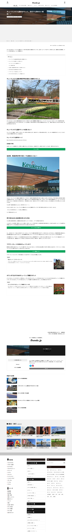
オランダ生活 (10, 506)
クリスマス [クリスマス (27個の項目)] (49, 478)
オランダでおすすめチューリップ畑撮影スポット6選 (19, 284)
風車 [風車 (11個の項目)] (54, 496)
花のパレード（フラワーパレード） (15, 259)
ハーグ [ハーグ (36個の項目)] (49, 485)
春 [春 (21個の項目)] (62, 494)
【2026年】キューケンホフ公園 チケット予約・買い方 (13, 436)
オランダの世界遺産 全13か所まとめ (42, 447)
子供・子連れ (31, 498)
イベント (35, 5)
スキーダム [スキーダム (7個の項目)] (56, 481)
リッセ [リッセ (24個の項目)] (49, 492)
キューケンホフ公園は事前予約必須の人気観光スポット (17, 59)
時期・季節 (10, 495)
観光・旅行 (15, 5)
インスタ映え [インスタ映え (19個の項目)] (62, 476)
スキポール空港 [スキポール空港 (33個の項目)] (50, 481)
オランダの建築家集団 (22, 378)
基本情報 (9, 491)
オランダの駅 (32, 473)
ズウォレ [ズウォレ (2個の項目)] (61, 481)
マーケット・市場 (32, 528)
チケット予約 (36, 149)
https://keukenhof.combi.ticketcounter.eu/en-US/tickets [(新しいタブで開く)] (17, 140)
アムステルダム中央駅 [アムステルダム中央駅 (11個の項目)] (51, 474)
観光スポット (30, 5)
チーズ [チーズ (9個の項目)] (49, 483)
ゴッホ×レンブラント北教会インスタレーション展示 (29, 400)
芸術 (29, 482)
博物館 (30, 517)
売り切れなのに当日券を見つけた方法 (14, 69)
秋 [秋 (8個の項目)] (48, 496)
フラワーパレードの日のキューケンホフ (15, 72)
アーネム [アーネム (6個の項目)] (57, 476)
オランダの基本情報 (22, 407)
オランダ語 (10, 510)
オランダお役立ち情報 (22, 5)
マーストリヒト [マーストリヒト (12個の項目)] (56, 487)
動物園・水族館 (31, 522)
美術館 (30, 514)
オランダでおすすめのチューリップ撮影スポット (16, 74)
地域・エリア (47, 5)
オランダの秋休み (54, 447)
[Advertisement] (36, 33)
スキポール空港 (10, 464)
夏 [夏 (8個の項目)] (59, 494)
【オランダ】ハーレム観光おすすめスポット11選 (28, 385)
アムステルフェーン (11, 468)
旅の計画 (9, 493)
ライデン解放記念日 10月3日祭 (27, 447)
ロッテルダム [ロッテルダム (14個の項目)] (60, 492)
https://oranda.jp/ (32, 363)
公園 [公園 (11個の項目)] (53, 494)
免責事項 (62, 332)
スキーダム (10, 480)
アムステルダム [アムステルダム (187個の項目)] (50, 472)
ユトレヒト (10, 474)
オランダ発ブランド (32, 506)
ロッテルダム (10, 466)
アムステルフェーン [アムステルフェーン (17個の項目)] (51, 476)
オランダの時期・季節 (32, 487)
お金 (29, 465)
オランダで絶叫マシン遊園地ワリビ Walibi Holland (13, 448)
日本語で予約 (12, 65)
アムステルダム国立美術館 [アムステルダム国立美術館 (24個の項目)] (60, 474)
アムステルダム (10, 462)
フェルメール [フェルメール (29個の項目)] (50, 487)
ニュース (30, 476)
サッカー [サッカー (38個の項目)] (63, 478)
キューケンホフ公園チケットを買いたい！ (15, 61)
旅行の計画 (30, 484)
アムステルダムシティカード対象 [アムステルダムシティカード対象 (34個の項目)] (59, 472)
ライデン (9, 472)
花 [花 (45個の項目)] (51, 496)
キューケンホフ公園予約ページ (15, 63)
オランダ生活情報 (54, 5)
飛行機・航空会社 (32, 495)
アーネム (9, 482)
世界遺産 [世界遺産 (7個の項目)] (49, 494)
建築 (29, 501)
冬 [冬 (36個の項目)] (56, 494)
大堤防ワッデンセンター (55, 435)
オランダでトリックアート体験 (27, 435)
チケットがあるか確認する (36, 227)
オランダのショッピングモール (34, 520)
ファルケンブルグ (11, 478)
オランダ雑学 (10, 508)
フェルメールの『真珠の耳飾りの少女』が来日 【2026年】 (43, 436)
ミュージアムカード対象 (33, 525)
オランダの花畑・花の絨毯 (23, 393)
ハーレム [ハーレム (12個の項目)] (53, 485)
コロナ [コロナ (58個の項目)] (54, 478)
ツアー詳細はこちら (36, 251)
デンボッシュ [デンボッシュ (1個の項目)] (59, 483)
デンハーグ (10, 470)
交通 (8, 502)
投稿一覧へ (46, 368)
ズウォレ (9, 484)
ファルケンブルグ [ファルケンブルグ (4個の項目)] (59, 485)
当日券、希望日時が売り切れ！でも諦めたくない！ (17, 67)
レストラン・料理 (32, 493)
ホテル (30, 490)
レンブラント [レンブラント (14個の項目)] (54, 492)
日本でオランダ (10, 512)
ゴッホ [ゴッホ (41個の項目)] (59, 478)
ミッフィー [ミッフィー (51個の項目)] (62, 487)
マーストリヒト (10, 476)
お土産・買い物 (40, 5)
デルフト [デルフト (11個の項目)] (53, 483)
